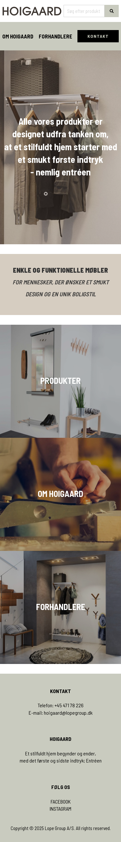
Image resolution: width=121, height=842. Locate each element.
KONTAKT (98, 36)
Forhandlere (55, 36)
